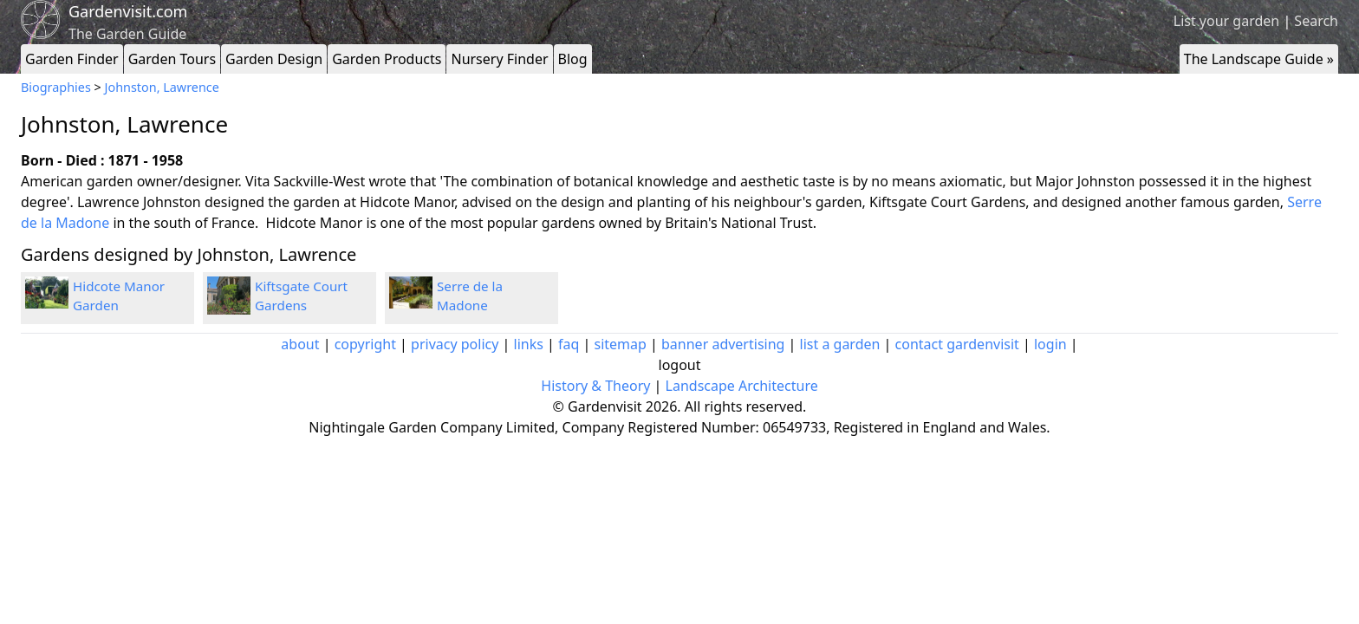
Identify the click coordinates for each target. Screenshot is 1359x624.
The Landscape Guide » (1259, 58)
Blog (573, 58)
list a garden (840, 344)
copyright (365, 344)
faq (568, 344)
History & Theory (595, 385)
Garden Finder (72, 58)
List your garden (1226, 20)
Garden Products (386, 58)
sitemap (621, 344)
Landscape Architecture (742, 385)
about (300, 344)
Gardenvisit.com (127, 11)
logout (680, 364)
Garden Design (273, 58)
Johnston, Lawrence (162, 87)
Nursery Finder (499, 58)
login (1050, 344)
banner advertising (722, 344)
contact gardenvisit (957, 344)
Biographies (56, 87)
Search (1316, 20)
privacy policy (454, 344)
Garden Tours (172, 58)
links (528, 344)
